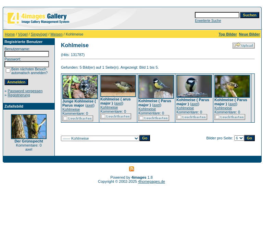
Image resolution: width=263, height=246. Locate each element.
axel (89, 105)
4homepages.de (151, 181)
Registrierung (19, 95)
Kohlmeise (71, 109)
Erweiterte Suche (208, 21)
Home (10, 34)
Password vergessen (25, 91)
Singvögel (39, 34)
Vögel (23, 34)
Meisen (56, 34)
